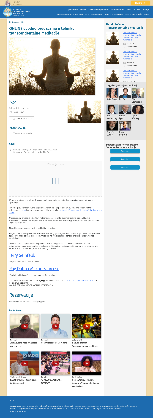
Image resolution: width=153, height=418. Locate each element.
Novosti (83, 10)
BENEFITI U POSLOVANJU (114, 14)
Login (12, 400)
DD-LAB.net (23, 411)
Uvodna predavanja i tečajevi (98, 10)
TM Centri (136, 10)
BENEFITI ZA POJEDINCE (93, 14)
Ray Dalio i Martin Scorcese (34, 268)
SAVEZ (146, 14)
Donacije (145, 10)
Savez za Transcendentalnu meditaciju (21, 11)
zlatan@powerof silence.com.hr (80, 280)
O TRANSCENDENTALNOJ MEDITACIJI (70, 14)
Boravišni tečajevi (117, 10)
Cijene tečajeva (72, 10)
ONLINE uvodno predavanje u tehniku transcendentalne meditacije (132, 36)
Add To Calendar (21, 118)
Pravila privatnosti (115, 409)
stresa (23, 210)
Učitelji (128, 10)
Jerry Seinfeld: (22, 255)
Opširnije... (125, 151)
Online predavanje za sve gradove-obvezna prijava (35, 149)
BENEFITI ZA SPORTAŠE (133, 14)
